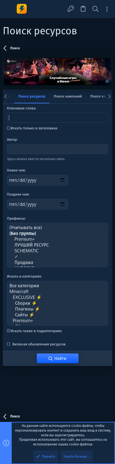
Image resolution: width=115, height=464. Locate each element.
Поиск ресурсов (31, 96)
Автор (12, 139)
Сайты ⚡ (57, 315)
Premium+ (57, 239)
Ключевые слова (21, 108)
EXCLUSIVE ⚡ (57, 297)
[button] (9, 9)
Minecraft (57, 291)
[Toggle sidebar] (107, 9)
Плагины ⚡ (57, 309)
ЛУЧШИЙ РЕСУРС (57, 245)
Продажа (57, 262)
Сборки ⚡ (57, 303)
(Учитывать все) (57, 227)
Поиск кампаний (68, 96)
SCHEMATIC (57, 251)
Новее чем (16, 170)
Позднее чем (18, 194)
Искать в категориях (24, 276)
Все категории (57, 286)
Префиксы (16, 218)
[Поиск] (95, 9)
